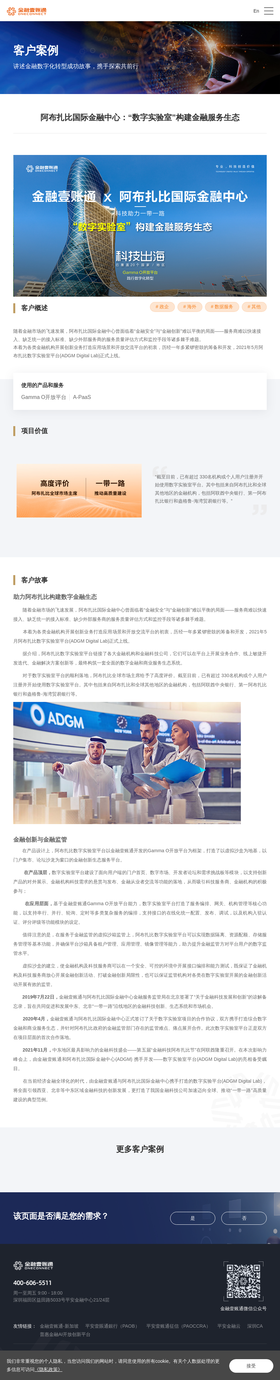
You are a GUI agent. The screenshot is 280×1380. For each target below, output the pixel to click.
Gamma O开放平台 (44, 397)
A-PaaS (83, 397)
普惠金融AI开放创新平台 (65, 1334)
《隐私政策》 (53, 1369)
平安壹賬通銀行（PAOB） (112, 1326)
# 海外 (186, 307)
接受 (250, 1365)
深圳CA (255, 1326)
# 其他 (253, 307)
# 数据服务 (220, 307)
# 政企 (157, 307)
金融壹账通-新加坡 (59, 1326)
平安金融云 (229, 1326)
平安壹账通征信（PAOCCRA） (178, 1326)
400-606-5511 (32, 1282)
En (256, 11)
